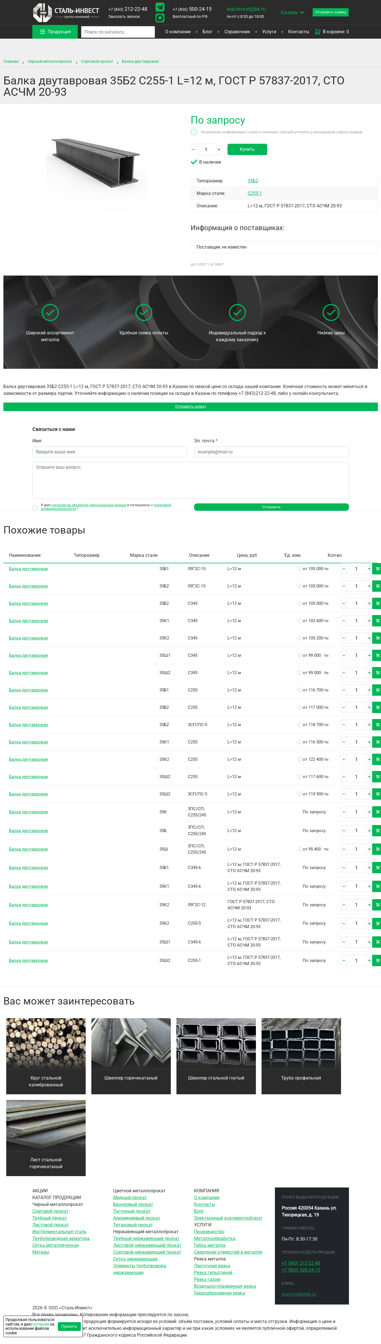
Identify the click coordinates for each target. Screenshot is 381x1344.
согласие (40, 1324)
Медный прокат (130, 1203)
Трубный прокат (49, 1223)
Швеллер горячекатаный (130, 1083)
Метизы (40, 1257)
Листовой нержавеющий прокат (147, 1250)
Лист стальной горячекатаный (46, 1168)
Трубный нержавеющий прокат (146, 1244)
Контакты (298, 31)
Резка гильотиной (213, 1278)
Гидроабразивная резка (219, 1298)
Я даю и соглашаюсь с (106, 510)
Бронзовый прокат (133, 1209)
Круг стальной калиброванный (46, 1087)
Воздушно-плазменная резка (225, 1291)
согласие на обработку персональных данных (89, 508)
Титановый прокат (133, 1230)
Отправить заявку (190, 408)
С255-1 (255, 193)
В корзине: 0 (331, 31)
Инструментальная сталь (59, 1237)
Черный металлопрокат (50, 61)
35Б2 (253, 181)
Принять (69, 1326)
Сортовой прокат (97, 61)
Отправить (271, 511)
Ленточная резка (212, 1271)
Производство (209, 1237)
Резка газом (207, 1284)
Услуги (269, 31)
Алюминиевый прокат (136, 1223)
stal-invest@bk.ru (240, 9)
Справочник (237, 31)
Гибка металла (210, 1250)
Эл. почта (206, 443)
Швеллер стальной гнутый (216, 1083)
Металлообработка (214, 1244)
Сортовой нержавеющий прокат (147, 1257)
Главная (11, 61)
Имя (36, 443)
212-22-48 (126, 9)
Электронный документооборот (228, 1223)
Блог (207, 31)
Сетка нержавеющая (135, 1264)
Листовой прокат (50, 1230)
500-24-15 (188, 9)
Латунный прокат (132, 1216)
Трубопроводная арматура (61, 1244)
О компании (178, 31)
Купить (247, 149)
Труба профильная (301, 1083)
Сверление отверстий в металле (228, 1257)
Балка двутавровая (140, 61)
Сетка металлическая (55, 1250)
